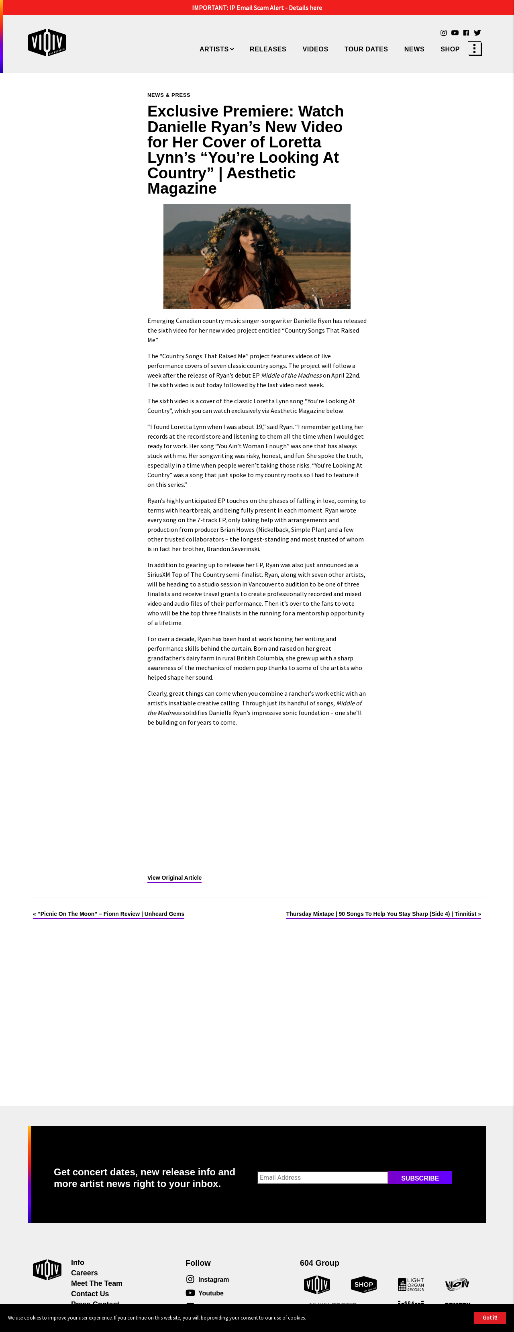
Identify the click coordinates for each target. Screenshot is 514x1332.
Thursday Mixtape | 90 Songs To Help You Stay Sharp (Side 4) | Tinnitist (381, 914)
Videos (315, 49)
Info (77, 1262)
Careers (84, 1273)
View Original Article (174, 877)
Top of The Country (198, 574)
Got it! (490, 1317)
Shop (450, 49)
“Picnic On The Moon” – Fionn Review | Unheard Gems (111, 914)
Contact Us (90, 1294)
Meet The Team (96, 1283)
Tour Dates (366, 49)
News (414, 49)
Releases (268, 49)
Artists (214, 49)
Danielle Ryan (312, 321)
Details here (305, 8)
